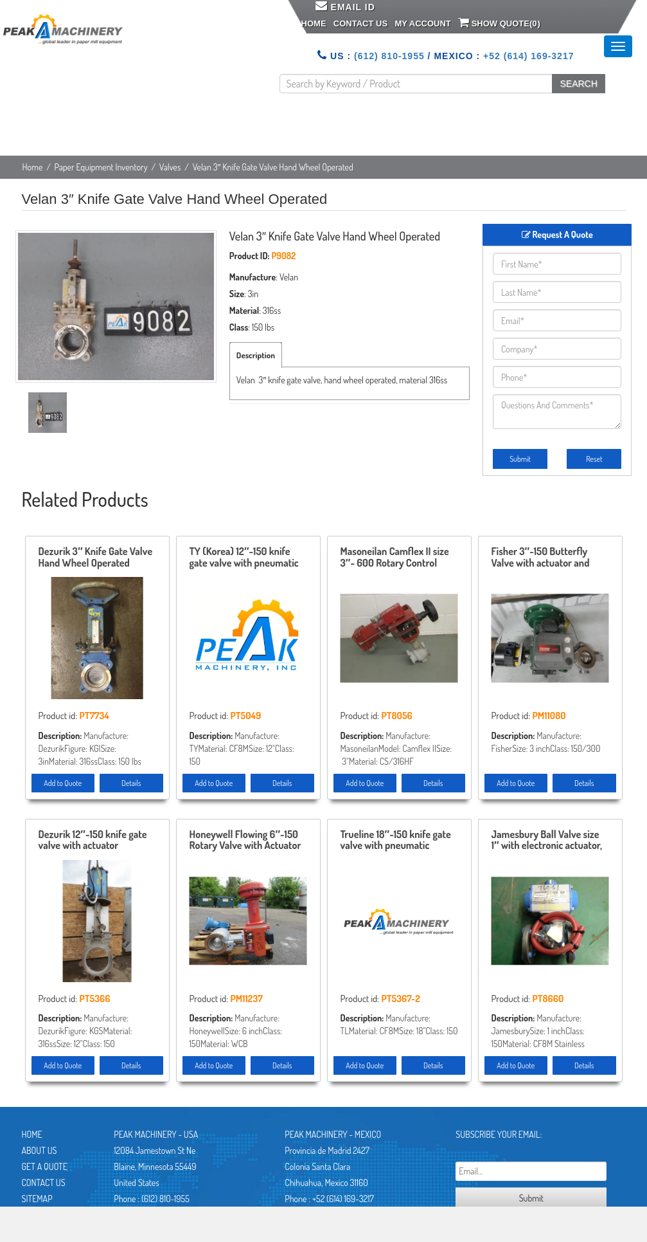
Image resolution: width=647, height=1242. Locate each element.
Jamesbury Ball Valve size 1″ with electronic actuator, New (547, 840)
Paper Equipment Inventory (101, 166)
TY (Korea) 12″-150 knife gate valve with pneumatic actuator (244, 557)
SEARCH (578, 83)
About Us (39, 1150)
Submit (520, 459)
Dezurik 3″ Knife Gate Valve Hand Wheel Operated (96, 557)
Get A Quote (44, 1166)
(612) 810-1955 (389, 56)
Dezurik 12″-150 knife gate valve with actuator (93, 840)
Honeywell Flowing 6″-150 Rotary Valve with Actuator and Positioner (245, 840)
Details (131, 783)
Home (313, 23)
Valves (170, 166)
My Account (422, 23)
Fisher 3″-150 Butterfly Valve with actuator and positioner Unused (541, 557)
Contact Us (360, 23)
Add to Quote (63, 783)
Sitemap (37, 1198)
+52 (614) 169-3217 (528, 56)
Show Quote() (499, 22)
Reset (594, 459)
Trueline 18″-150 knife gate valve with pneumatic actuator (396, 840)
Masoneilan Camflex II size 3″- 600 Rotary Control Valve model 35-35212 (395, 557)
